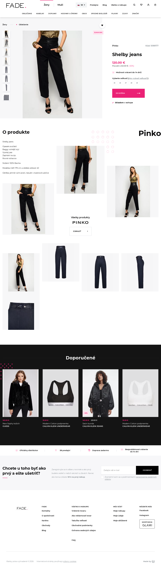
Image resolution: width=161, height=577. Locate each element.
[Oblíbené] (141, 5)
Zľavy (125, 14)
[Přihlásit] (148, 5)
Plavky (114, 14)
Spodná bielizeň (99, 14)
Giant (153, 561)
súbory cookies (69, 561)
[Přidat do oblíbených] (102, 25)
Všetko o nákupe (118, 5)
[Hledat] (134, 5)
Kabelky (40, 14)
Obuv (84, 14)
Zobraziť (77, 231)
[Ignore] (129, 480)
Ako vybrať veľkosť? (138, 78)
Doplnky (52, 14)
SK (80, 5)
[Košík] (155, 5)
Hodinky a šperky (69, 14)
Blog (105, 5)
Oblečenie (27, 14)
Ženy (46, 5)
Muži (60, 5)
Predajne (94, 5)
